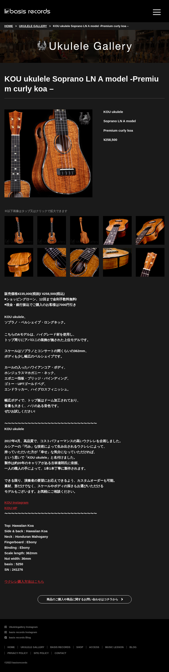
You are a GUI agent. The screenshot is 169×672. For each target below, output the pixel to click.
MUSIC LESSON (114, 647)
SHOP (79, 647)
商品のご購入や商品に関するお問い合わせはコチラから (82, 599)
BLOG (133, 647)
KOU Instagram (16, 502)
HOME (11, 647)
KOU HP (10, 508)
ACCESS (94, 647)
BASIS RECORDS (60, 647)
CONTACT (60, 653)
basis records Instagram (20, 632)
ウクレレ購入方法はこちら (24, 581)
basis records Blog (17, 637)
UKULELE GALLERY (32, 647)
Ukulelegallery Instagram (21, 627)
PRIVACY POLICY (17, 653)
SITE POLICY (41, 653)
